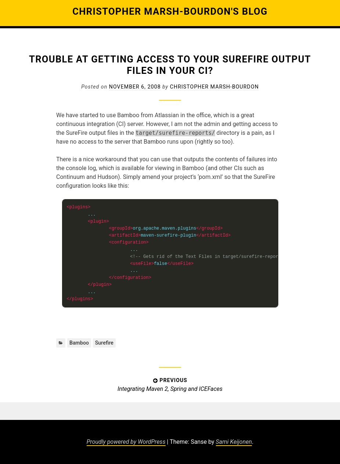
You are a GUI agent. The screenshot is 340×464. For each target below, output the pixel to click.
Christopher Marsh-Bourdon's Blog (169, 11)
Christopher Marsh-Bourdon (214, 87)
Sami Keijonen (234, 441)
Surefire (104, 343)
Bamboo (79, 343)
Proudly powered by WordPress (126, 441)
